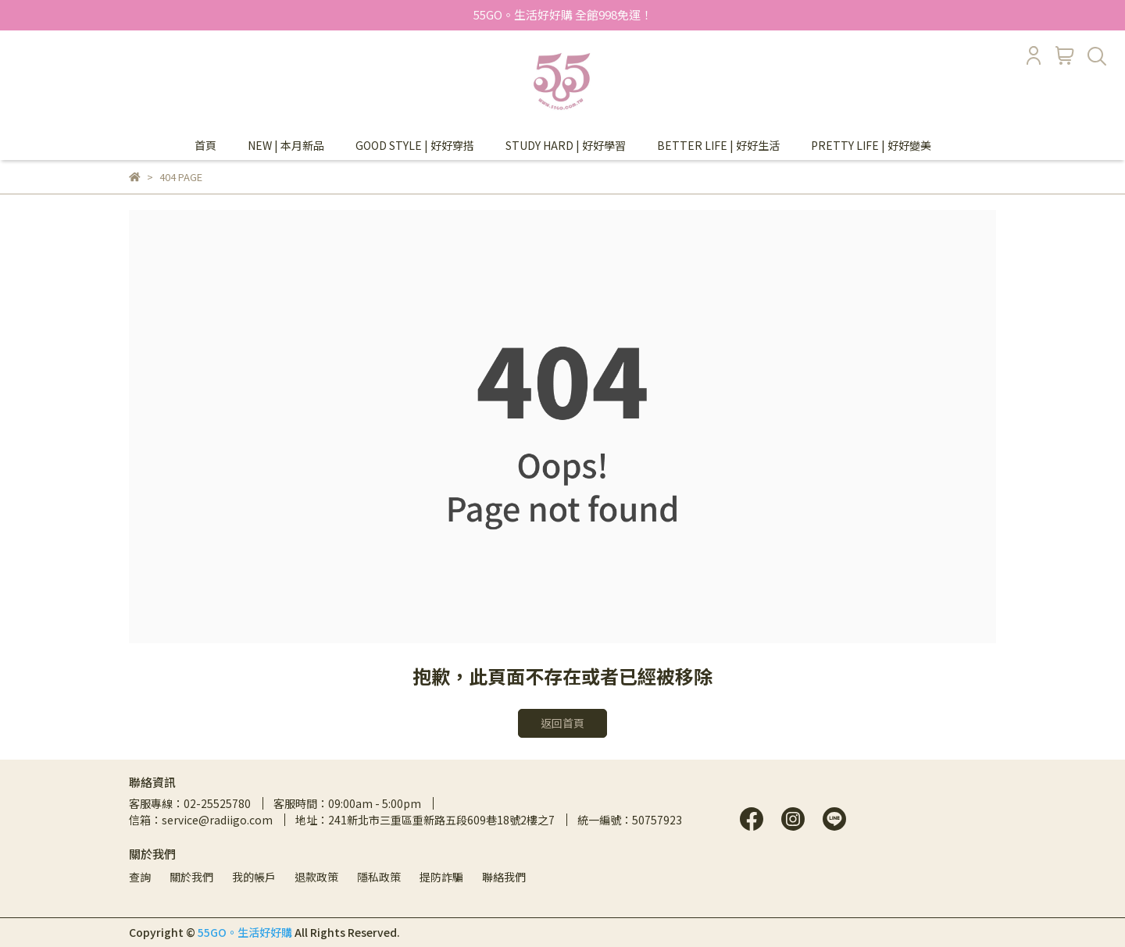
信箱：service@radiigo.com (201, 820)
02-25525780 (217, 803)
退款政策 (316, 877)
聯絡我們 (504, 877)
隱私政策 (379, 877)
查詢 (140, 877)
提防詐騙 (441, 877)
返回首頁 (562, 723)
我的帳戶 (254, 877)
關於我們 (191, 877)
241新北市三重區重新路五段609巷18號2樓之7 (441, 820)
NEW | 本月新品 (286, 145)
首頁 (205, 145)
